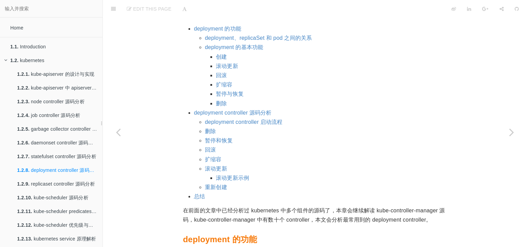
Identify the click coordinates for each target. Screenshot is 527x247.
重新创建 (216, 170)
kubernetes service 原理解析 (56, 239)
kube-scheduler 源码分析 (52, 197)
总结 (199, 179)
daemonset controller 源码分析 (57, 142)
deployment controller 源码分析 (58, 170)
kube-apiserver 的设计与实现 (55, 74)
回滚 (221, 58)
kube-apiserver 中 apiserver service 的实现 (59, 88)
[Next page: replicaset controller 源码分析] (511, 132)
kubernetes (24, 60)
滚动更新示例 (232, 161)
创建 (221, 40)
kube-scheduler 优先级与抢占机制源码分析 (59, 225)
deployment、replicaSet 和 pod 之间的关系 (258, 21)
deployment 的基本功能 (234, 30)
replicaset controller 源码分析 (56, 184)
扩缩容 (224, 67)
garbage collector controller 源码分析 (59, 129)
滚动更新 (227, 49)
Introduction (28, 46)
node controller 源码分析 (51, 101)
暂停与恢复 (230, 77)
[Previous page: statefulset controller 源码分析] (118, 132)
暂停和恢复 (219, 123)
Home (16, 28)
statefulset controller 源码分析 (56, 156)
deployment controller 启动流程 (244, 105)
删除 (221, 86)
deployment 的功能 (217, 11)
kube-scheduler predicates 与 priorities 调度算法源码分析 (59, 211)
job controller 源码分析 (48, 115)
